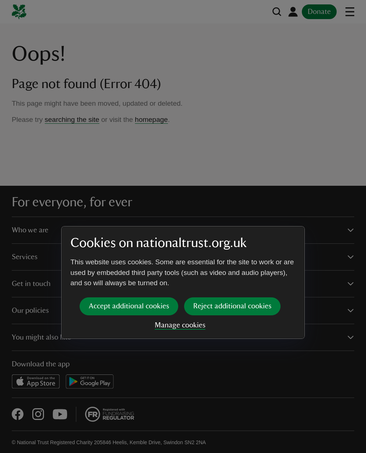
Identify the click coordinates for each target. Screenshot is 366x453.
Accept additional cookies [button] (129, 250)
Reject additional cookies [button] (232, 250)
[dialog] (183, 226)
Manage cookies (180, 269)
